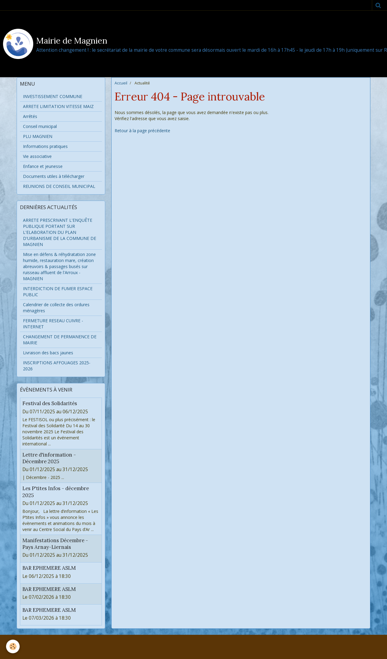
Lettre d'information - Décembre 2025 (49, 458)
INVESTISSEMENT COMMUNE (52, 96)
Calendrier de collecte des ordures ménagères (56, 307)
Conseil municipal (40, 126)
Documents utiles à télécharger (53, 176)
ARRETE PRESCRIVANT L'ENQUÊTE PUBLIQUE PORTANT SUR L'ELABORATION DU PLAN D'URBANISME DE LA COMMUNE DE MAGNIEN (59, 232)
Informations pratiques (45, 146)
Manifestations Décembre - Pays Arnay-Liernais (55, 543)
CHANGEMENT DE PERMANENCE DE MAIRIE (59, 340)
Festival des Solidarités (49, 403)
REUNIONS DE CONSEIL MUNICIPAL (59, 186)
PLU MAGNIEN (37, 136)
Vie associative (37, 156)
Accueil (121, 83)
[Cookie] (13, 646)
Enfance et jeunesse (43, 166)
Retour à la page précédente (142, 130)
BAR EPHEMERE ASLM (49, 568)
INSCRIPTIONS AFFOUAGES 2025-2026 (56, 366)
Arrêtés (30, 116)
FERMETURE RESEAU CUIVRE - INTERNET (53, 324)
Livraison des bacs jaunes (48, 353)
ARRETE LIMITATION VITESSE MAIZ (58, 106)
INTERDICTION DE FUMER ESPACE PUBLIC (58, 291)
